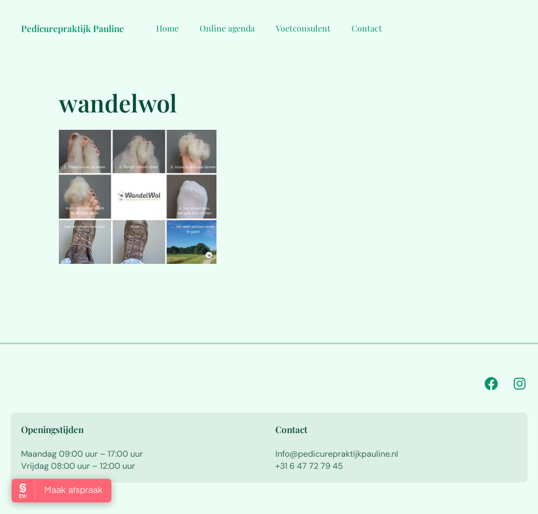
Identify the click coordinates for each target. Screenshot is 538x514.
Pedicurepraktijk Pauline (72, 28)
